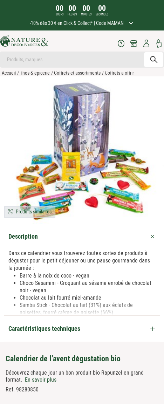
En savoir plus (40, 379)
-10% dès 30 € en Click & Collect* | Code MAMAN (77, 23)
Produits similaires (34, 211)
